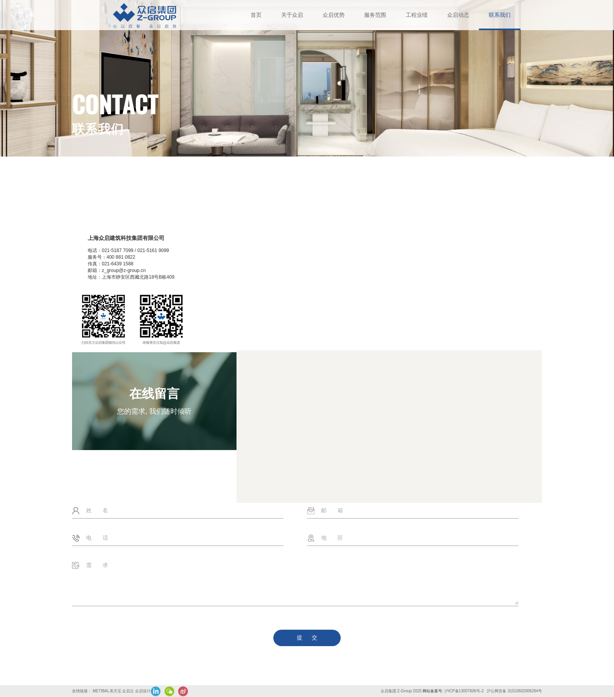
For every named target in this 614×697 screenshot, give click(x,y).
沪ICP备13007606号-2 (464, 691)
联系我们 (500, 15)
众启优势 (334, 15)
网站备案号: (433, 691)
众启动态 (458, 15)
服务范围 (375, 15)
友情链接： (82, 691)
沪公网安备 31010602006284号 (514, 691)
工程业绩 (417, 15)
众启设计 (143, 691)
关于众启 (292, 15)
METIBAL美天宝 (107, 691)
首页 (256, 15)
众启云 (128, 691)
